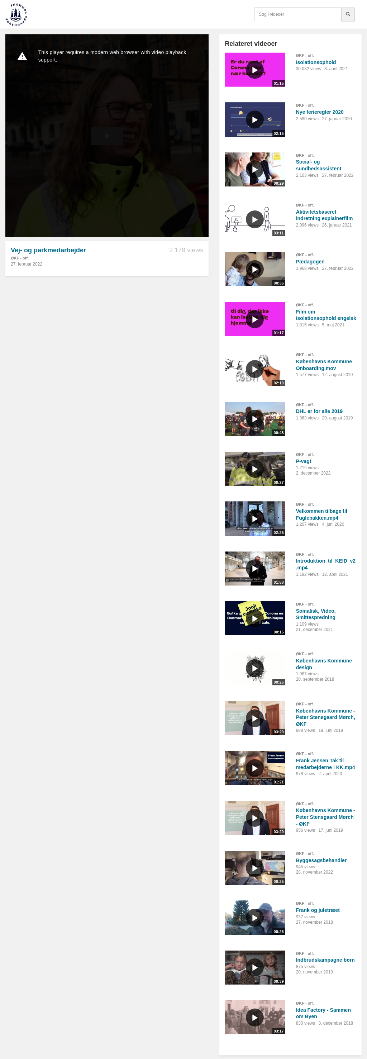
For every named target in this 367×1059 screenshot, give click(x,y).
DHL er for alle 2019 (319, 411)
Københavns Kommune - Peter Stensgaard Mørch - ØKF (325, 816)
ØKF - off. (20, 258)
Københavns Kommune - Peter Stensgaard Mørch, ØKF (325, 717)
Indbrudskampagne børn (325, 960)
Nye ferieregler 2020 (320, 112)
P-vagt (303, 461)
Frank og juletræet (318, 910)
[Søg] (348, 14)
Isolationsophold (316, 62)
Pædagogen (310, 261)
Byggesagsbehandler (321, 860)
